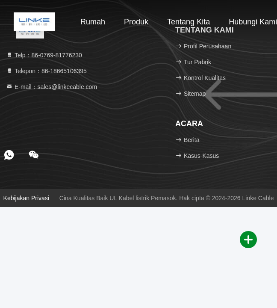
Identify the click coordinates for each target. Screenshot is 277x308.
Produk (136, 22)
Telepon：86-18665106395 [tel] (46, 71)
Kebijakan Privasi (26, 198)
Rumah (92, 22)
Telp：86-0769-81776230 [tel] (44, 55)
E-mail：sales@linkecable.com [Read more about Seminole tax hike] (51, 86)
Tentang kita (188, 22)
